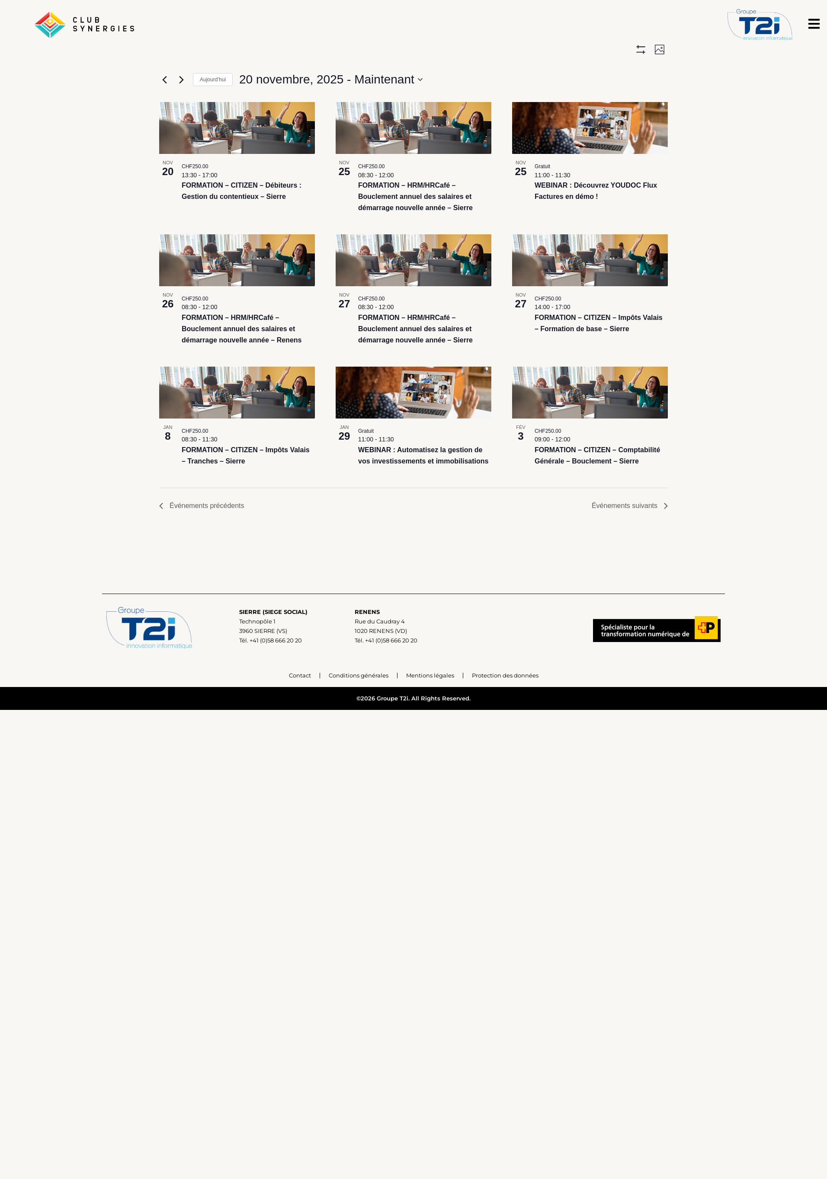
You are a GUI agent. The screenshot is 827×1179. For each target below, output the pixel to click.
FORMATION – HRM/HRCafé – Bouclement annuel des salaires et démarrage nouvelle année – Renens (241, 355)
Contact (300, 701)
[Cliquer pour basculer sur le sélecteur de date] (331, 80)
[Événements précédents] (164, 81)
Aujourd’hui (213, 81)
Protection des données (505, 701)
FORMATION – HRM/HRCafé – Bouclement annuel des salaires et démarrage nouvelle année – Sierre (415, 223)
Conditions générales (358, 701)
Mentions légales (430, 701)
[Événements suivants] (181, 81)
